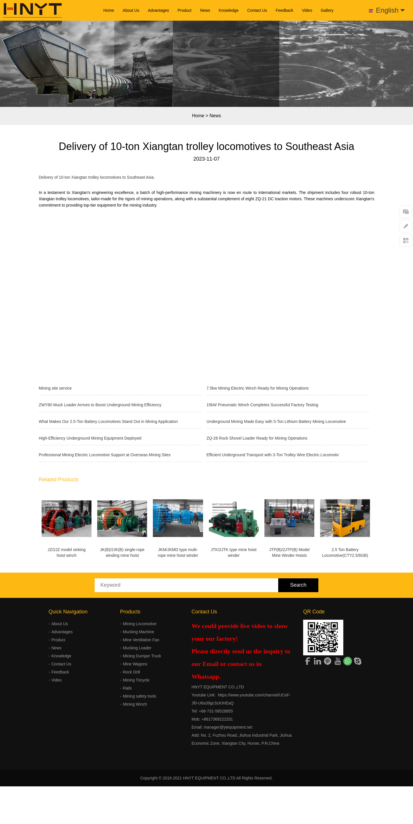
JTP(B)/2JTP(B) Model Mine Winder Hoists (316, 552)
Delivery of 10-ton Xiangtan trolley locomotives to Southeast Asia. (97, 177)
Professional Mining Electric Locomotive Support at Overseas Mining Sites (105, 455)
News (205, 10)
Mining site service (55, 388)
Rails (127, 758)
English (390, 10)
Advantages (158, 10)
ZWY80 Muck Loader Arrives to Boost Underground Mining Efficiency (100, 405)
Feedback (284, 10)
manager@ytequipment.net (228, 797)
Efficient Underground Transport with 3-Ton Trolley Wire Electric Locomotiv (272, 455)
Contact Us (257, 10)
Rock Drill (131, 742)
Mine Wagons (135, 734)
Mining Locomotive (139, 694)
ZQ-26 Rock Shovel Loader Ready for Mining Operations (256, 438)
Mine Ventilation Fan (141, 710)
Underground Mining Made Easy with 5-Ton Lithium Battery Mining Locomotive (276, 421)
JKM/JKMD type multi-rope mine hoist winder (193, 552)
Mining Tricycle (136, 750)
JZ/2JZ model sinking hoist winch (69, 552)
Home (108, 10)
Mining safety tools (139, 766)
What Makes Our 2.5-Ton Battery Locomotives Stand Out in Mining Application (108, 421)
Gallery (327, 10)
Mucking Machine (138, 702)
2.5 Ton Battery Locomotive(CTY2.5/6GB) (69, 622)
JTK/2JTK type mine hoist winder (254, 552)
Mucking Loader (137, 718)
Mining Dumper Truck (142, 726)
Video (307, 10)
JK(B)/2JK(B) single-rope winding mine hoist (131, 552)
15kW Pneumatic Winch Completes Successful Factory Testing (262, 405)
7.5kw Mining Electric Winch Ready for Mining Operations (257, 388)
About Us (131, 10)
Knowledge (229, 10)
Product (184, 10)
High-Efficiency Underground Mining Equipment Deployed (90, 438)
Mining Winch (135, 774)
